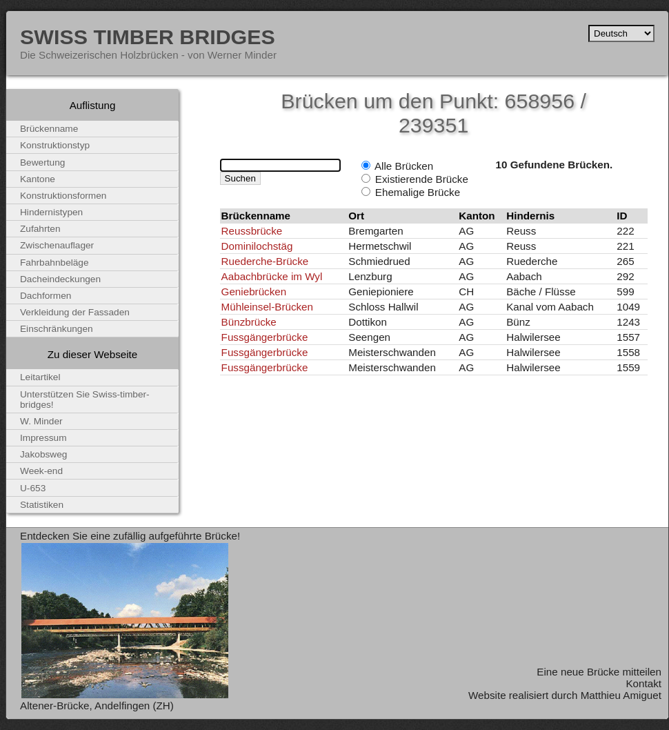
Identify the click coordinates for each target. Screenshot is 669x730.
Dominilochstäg (257, 246)
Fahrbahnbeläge (54, 262)
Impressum (43, 438)
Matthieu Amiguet (621, 695)
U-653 (33, 488)
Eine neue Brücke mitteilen (599, 672)
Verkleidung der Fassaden (75, 312)
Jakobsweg (43, 454)
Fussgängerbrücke (264, 337)
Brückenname (49, 129)
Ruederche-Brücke (265, 261)
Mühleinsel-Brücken (267, 307)
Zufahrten (40, 229)
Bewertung (42, 162)
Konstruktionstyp (55, 145)
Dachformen (45, 295)
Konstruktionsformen (63, 195)
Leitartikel (40, 377)
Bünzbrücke (249, 322)
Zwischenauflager (57, 245)
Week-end (41, 471)
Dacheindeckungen (60, 279)
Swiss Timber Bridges (147, 36)
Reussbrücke (252, 231)
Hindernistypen (51, 212)
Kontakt (643, 683)
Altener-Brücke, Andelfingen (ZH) (97, 705)
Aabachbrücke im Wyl (272, 276)
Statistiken (41, 505)
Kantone (37, 179)
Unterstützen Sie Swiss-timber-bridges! (85, 399)
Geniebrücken (254, 291)
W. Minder (41, 421)
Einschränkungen (56, 329)
